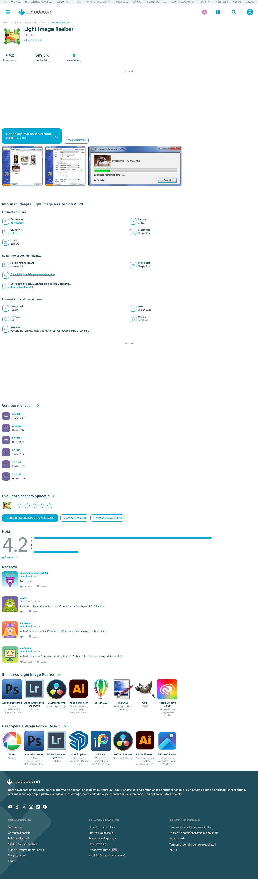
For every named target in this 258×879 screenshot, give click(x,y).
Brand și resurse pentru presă (26, 850)
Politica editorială (18, 838)
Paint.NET (123, 702)
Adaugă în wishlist (74, 518)
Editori (13, 233)
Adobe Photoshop (12, 702)
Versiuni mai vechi (76, 140)
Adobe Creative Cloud (167, 704)
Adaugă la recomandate (107, 518)
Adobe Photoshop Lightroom (34, 704)
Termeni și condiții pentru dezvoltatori (192, 844)
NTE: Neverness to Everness (38, 2)
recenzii (10, 60)
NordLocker (222, 2)
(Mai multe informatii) (21, 287)
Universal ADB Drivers (183, 2)
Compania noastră (19, 833)
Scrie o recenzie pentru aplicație (30, 518)
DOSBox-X (137, 2)
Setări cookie (177, 838)
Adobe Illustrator (78, 702)
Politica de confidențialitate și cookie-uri (193, 833)
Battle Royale (121, 2)
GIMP (145, 702)
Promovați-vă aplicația (102, 838)
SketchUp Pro (78, 754)
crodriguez (26, 648)
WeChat (237, 2)
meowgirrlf (26, 623)
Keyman (77, 2)
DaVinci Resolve (56, 702)
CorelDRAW (101, 702)
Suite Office (62, 2)
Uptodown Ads (98, 844)
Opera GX (15, 2)
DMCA (173, 850)
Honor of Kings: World (98, 2)
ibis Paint (101, 754)
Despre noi (14, 827)
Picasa (12, 754)
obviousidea (33, 40)
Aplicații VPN (205, 2)
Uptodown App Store (102, 827)
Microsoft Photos (167, 754)
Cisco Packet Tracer (157, 2)
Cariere (12, 861)
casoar (23, 598)
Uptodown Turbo (103, 850)
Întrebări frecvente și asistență (107, 855)
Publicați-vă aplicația (101, 833)
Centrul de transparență (22, 844)
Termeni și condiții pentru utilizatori (190, 827)
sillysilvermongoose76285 (34, 573)
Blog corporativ (17, 855)
